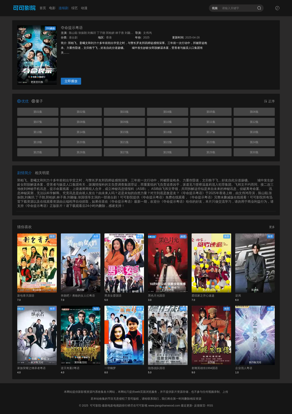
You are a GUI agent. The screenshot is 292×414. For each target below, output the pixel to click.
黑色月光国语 (156, 295)
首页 (43, 8)
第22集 (167, 142)
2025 (146, 37)
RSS (210, 405)
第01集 (37, 111)
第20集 (81, 142)
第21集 (124, 142)
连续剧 (63, 8)
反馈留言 (199, 405)
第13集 (37, 132)
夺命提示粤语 (72, 28)
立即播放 (70, 81)
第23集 (210, 142)
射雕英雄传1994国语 (205, 368)
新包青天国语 (25, 295)
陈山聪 (73, 32)
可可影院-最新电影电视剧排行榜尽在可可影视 (119, 405)
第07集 (37, 121)
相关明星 (42, 173)
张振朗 (82, 32)
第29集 (210, 152)
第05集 (210, 111)
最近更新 (186, 405)
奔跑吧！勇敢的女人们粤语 (78, 295)
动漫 (84, 8)
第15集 (124, 132)
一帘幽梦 (110, 368)
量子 (37, 101)
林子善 (119, 32)
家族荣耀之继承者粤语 (31, 368)
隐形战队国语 (156, 368)
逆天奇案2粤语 (70, 368)
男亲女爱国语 (112, 295)
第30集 (254, 152)
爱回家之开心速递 (203, 295)
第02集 (81, 111)
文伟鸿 (147, 32)
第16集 (167, 132)
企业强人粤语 (243, 368)
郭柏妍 (110, 32)
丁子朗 (101, 32)
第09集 (124, 121)
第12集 (254, 121)
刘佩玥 (91, 32)
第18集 (254, 132)
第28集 (167, 152)
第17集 (210, 132)
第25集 (37, 152)
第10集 (167, 121)
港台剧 (73, 37)
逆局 (238, 295)
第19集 (37, 142)
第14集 (81, 132)
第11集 (210, 121)
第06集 (254, 111)
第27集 (124, 152)
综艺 (74, 8)
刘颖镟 (129, 32)
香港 (109, 37)
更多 (272, 227)
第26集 (81, 152)
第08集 (81, 121)
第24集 (254, 142)
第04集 (167, 111)
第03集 (124, 111)
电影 (52, 8)
